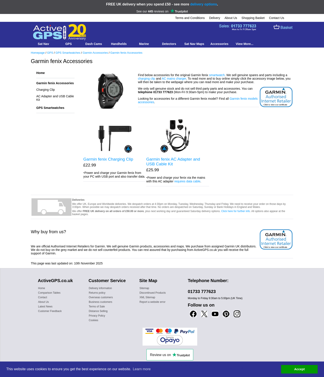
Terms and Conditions (190, 18)
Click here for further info (235, 211)
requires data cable (187, 181)
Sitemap (144, 288)
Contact (42, 297)
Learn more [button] (142, 369)
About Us (231, 18)
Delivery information (100, 288)
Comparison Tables (49, 292)
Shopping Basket (253, 18)
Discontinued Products (152, 292)
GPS (50, 52)
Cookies (93, 320)
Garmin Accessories (95, 52)
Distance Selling (98, 311)
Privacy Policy (97, 315)
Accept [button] (299, 369)
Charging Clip (45, 89)
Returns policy (97, 292)
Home (40, 73)
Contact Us (276, 18)
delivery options (203, 4)
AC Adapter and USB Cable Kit (55, 97)
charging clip (146, 78)
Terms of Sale (97, 306)
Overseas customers (101, 297)
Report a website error (152, 301)
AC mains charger (174, 78)
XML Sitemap (147, 297)
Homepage (38, 52)
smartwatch (217, 75)
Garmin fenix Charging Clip (108, 159)
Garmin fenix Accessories (126, 52)
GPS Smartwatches (68, 52)
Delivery (214, 18)
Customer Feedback (50, 311)
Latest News (45, 306)
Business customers (100, 301)
